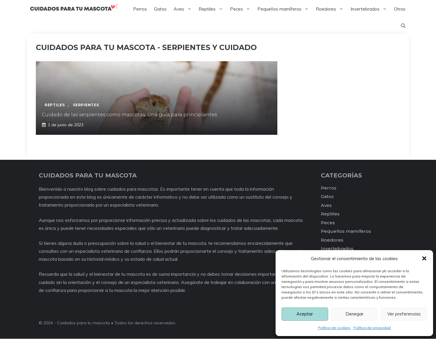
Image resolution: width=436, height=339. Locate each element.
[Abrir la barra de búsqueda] (403, 26)
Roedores (331, 9)
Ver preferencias (404, 314)
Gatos (160, 9)
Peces (242, 9)
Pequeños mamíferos (284, 9)
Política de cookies (334, 327)
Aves (184, 9)
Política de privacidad (372, 327)
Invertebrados (370, 9)
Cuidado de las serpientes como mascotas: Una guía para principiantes (129, 115)
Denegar (354, 314)
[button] (424, 258)
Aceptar (304, 314)
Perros (140, 9)
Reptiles (213, 9)
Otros (399, 9)
